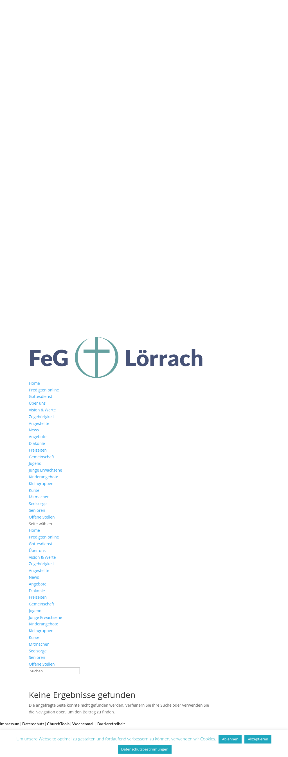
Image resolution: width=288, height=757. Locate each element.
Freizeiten (38, 450)
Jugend (35, 463)
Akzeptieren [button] (258, 739)
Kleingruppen (41, 483)
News (34, 429)
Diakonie (37, 443)
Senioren (37, 510)
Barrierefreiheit (111, 723)
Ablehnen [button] (230, 739)
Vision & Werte (42, 410)
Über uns (37, 403)
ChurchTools (58, 723)
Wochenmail (83, 723)
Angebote (37, 436)
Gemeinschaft (41, 456)
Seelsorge (37, 503)
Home (34, 383)
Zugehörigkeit (41, 416)
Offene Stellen (42, 517)
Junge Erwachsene (45, 470)
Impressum (9, 723)
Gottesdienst (40, 396)
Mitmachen (39, 496)
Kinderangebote (43, 476)
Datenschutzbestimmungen (144, 749)
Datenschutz (33, 723)
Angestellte (39, 423)
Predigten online (44, 390)
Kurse (34, 490)
